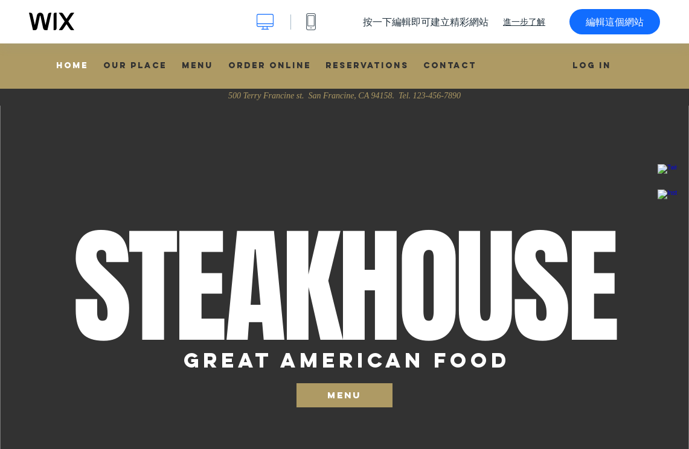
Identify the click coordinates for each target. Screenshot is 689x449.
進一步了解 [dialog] (524, 21)
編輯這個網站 (615, 22)
